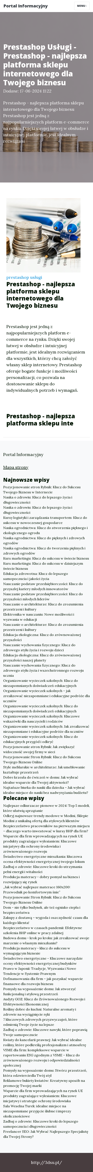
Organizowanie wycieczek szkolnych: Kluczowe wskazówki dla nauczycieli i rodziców (41, 718)
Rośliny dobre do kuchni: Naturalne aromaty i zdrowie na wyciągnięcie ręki (39, 1011)
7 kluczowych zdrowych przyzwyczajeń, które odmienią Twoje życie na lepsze (40, 1022)
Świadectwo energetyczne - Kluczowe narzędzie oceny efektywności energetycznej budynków (43, 961)
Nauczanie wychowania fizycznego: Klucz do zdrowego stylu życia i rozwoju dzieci (39, 647)
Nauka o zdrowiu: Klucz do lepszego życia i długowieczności (37, 499)
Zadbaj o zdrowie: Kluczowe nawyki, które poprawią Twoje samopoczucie (45, 1032)
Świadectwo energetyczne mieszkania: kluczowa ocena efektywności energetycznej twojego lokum (44, 859)
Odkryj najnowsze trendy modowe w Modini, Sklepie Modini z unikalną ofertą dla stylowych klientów (45, 818)
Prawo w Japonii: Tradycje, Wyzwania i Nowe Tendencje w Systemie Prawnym (39, 971)
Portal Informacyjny (25, 6)
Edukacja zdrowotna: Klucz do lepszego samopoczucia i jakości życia (35, 576)
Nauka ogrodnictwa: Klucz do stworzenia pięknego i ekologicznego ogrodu (45, 530)
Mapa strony (15, 467)
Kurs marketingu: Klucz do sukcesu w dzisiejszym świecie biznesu (43, 566)
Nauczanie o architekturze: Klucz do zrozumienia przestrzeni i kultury (43, 606)
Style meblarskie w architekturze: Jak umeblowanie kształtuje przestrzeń (44, 769)
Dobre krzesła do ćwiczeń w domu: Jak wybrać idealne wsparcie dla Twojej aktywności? (40, 780)
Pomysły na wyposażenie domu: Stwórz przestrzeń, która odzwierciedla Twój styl (45, 1073)
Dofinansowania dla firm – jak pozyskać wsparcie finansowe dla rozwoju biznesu (43, 981)
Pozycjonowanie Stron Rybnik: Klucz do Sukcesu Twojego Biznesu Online (42, 759)
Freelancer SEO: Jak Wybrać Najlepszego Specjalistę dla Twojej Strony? (45, 1134)
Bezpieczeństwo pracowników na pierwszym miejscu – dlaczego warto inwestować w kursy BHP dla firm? (46, 828)
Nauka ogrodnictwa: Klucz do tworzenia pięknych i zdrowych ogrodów (44, 550)
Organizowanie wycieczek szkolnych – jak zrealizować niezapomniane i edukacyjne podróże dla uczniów (46, 696)
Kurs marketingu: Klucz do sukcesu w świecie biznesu (46, 558)
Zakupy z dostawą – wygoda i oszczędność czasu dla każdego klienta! (45, 920)
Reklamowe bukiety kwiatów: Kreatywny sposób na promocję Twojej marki (44, 1083)
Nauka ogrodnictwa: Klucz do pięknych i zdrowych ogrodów (44, 540)
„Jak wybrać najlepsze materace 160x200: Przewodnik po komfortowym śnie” (36, 889)
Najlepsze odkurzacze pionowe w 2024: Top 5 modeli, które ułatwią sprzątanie (46, 808)
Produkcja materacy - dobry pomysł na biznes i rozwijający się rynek (41, 879)
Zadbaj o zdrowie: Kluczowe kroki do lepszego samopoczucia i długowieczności (40, 1123)
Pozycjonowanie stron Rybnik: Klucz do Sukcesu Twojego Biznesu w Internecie (42, 489)
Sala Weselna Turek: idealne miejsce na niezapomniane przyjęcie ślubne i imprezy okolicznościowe (37, 1111)
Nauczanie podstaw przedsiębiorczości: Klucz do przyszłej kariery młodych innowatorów (43, 586)
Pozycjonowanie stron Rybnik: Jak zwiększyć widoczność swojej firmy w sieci (39, 749)
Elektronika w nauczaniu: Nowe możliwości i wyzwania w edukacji (38, 617)
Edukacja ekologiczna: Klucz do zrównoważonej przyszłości (42, 637)
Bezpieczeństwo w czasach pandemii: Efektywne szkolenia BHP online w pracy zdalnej (42, 930)
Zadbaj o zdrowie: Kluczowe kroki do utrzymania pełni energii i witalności (42, 869)
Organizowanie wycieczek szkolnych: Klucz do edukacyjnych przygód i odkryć (40, 739)
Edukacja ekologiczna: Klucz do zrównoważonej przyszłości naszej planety (42, 657)
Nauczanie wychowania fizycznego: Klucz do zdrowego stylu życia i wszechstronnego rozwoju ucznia (43, 670)
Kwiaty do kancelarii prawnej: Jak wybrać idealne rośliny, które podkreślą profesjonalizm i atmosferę (44, 1042)
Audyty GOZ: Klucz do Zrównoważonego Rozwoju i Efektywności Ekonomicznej (44, 1001)
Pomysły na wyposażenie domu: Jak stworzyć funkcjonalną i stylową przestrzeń (39, 991)
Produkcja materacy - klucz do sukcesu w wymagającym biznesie (36, 950)
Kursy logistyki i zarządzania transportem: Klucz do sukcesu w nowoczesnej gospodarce (45, 520)
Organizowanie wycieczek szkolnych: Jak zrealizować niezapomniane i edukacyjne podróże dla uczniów (46, 729)
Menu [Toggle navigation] (82, 6)
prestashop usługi (24, 277)
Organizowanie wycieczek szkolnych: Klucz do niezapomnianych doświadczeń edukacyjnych (40, 683)
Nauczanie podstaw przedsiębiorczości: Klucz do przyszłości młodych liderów (43, 596)
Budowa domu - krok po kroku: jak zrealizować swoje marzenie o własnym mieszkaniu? (46, 940)
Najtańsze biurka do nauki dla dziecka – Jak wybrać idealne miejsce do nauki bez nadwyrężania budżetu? (45, 790)
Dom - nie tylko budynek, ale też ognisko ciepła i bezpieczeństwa (41, 910)
